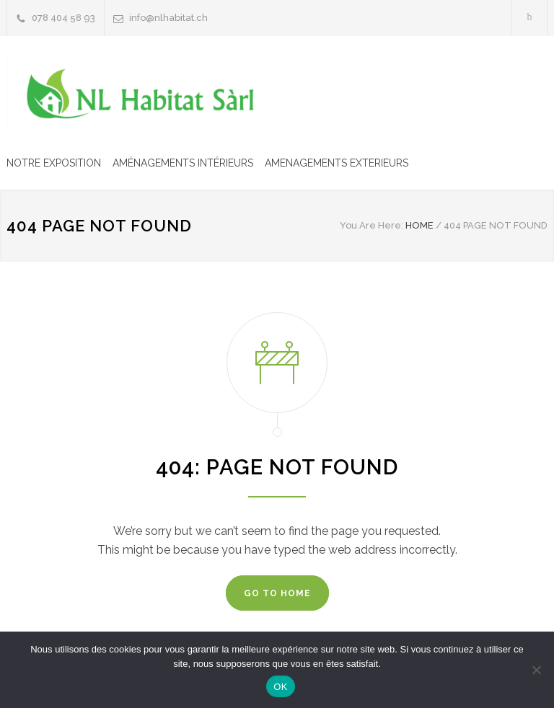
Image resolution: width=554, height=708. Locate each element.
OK (280, 686)
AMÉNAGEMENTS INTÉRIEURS (183, 163)
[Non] (536, 670)
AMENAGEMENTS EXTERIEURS (336, 163)
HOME (419, 225)
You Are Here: (371, 225)
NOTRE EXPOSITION (53, 163)
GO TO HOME (277, 593)
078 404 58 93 (63, 17)
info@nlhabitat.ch (168, 17)
